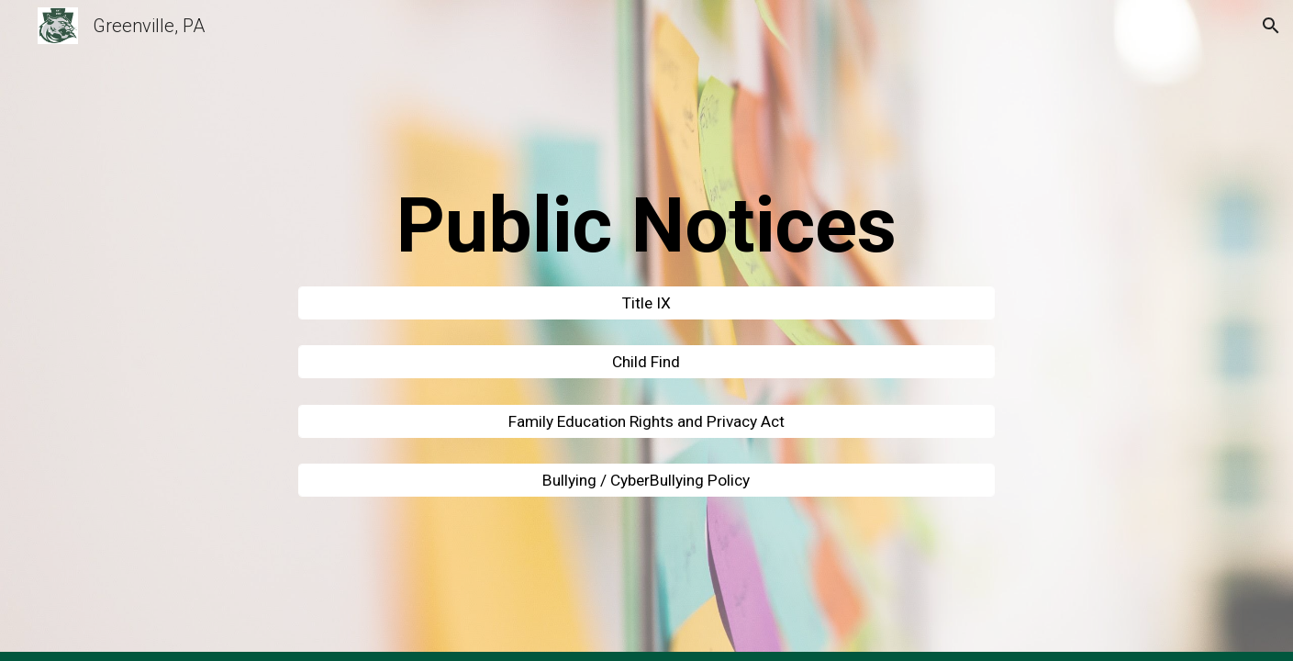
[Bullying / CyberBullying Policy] (647, 480)
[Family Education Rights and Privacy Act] (647, 421)
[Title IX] (647, 302)
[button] (1271, 26)
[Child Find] (647, 362)
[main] (647, 225)
